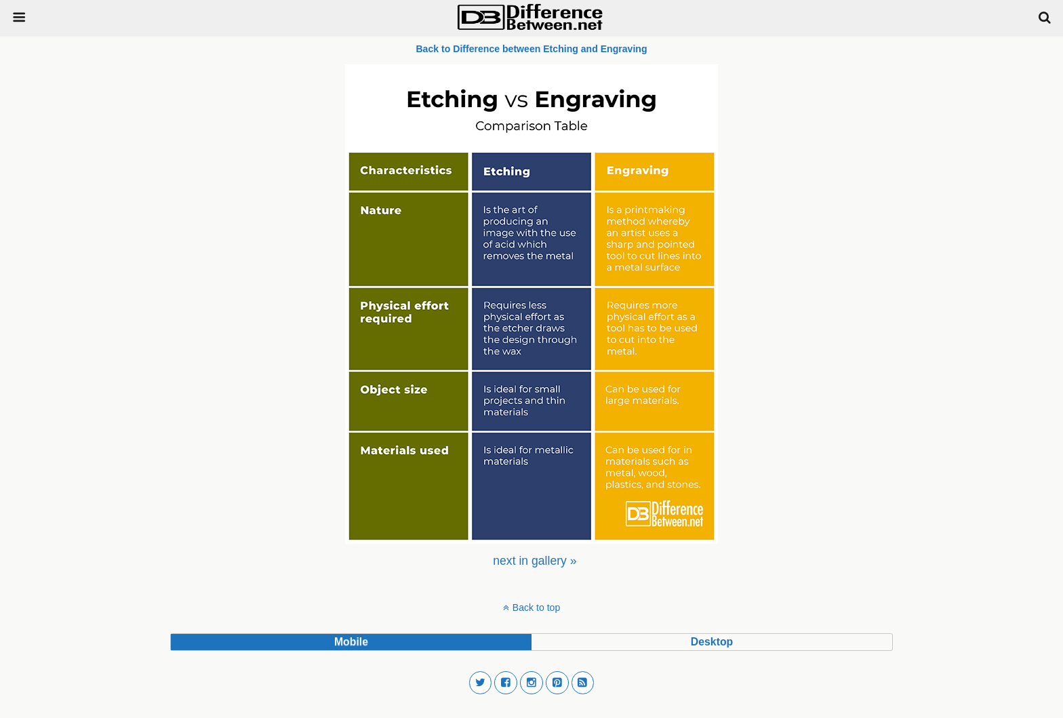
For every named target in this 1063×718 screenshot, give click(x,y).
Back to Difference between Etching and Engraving (531, 48)
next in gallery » (534, 560)
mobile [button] (351, 641)
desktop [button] (712, 641)
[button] (480, 682)
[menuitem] (534, 560)
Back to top (536, 607)
